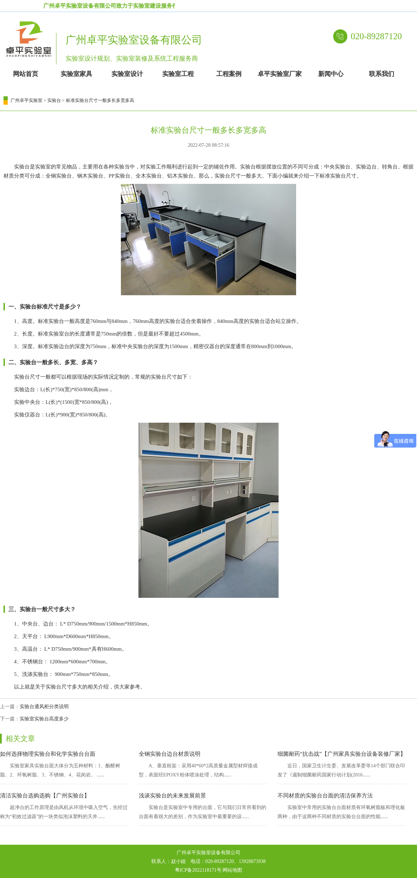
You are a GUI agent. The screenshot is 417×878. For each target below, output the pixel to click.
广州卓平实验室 (26, 100)
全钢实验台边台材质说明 (169, 754)
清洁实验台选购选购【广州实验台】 (45, 796)
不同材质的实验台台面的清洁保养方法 (325, 796)
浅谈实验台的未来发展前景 (172, 796)
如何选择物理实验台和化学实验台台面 (47, 754)
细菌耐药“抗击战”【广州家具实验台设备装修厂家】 (342, 754)
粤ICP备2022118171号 (198, 870)
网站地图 (232, 870)
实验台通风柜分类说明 (44, 706)
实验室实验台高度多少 (44, 718)
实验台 (54, 100)
